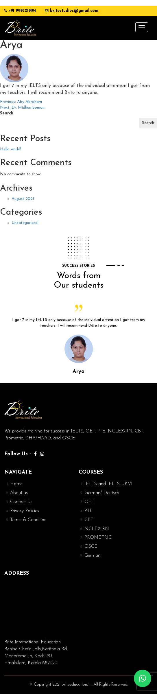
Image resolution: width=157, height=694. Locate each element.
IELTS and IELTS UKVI (108, 484)
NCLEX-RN (96, 529)
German (92, 555)
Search (6, 113)
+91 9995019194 (22, 11)
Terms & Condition (28, 520)
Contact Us (21, 502)
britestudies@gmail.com (74, 11)
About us (19, 493)
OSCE (90, 546)
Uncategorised (25, 223)
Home (16, 484)
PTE (88, 511)
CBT (88, 520)
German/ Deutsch (101, 493)
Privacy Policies (24, 511)
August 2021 (23, 199)
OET (89, 502)
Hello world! (10, 149)
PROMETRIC (98, 537)
